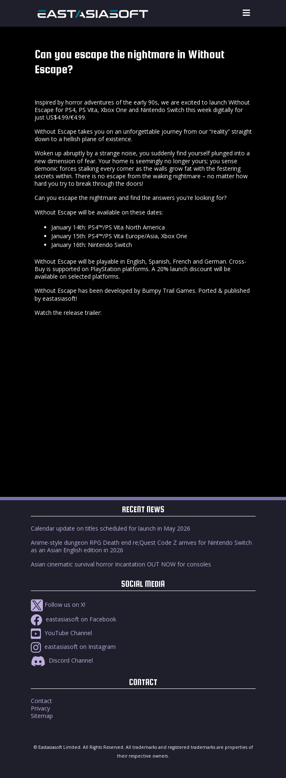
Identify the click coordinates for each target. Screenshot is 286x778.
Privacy (40, 708)
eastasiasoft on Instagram (73, 647)
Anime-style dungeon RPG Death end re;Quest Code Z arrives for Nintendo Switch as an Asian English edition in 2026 (141, 546)
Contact (41, 701)
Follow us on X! (58, 604)
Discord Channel (62, 660)
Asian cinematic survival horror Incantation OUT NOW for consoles (121, 564)
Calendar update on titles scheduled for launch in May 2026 (110, 528)
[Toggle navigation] (246, 13)
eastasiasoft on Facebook (73, 619)
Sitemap (42, 716)
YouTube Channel (61, 633)
